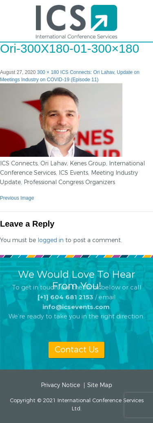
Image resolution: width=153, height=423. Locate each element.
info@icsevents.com (76, 300)
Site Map (99, 385)
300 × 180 (48, 72)
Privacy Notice (60, 385)
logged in (51, 240)
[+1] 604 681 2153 (65, 290)
